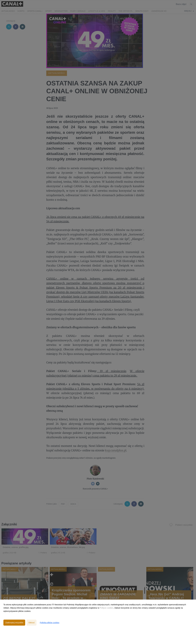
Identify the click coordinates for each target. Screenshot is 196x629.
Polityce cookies (106, 608)
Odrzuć (31, 623)
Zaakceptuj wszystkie (14, 623)
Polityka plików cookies (49, 623)
